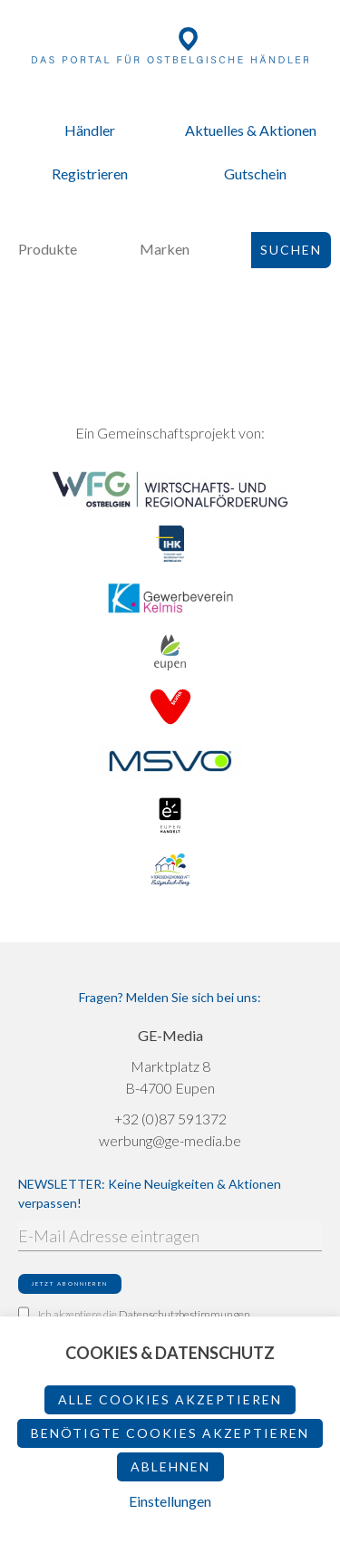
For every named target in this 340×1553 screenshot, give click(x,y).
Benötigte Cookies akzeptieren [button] (170, 1433)
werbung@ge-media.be (170, 1140)
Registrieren (90, 173)
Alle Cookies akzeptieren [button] (170, 1399)
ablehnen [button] (170, 1466)
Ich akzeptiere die (134, 1314)
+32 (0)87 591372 (170, 1118)
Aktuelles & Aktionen (250, 130)
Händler (89, 130)
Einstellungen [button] (170, 1501)
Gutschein (255, 173)
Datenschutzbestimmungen (184, 1314)
